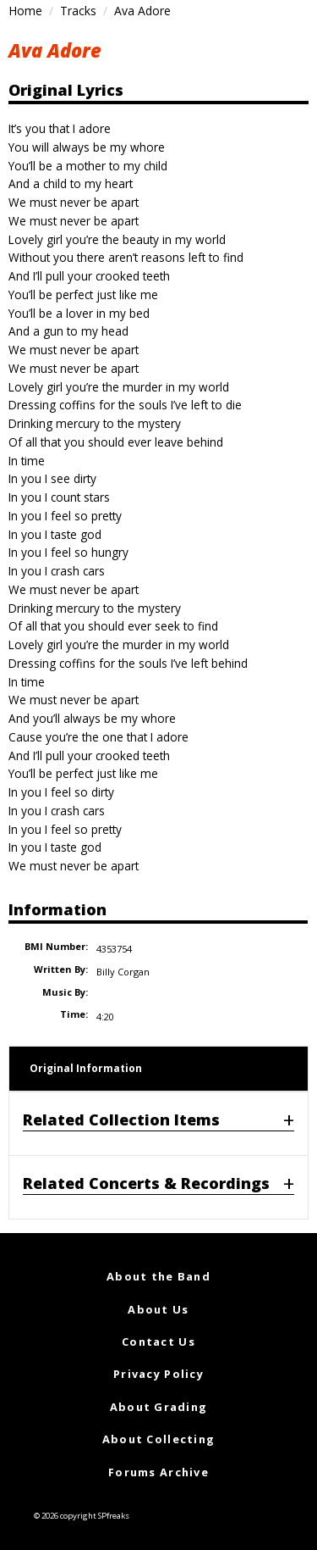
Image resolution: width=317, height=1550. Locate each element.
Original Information (86, 1068)
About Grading (159, 1406)
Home (25, 11)
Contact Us (158, 1341)
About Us (158, 1309)
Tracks (78, 11)
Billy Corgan (123, 971)
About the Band (158, 1276)
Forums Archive (158, 1472)
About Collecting (158, 1439)
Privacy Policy (158, 1373)
